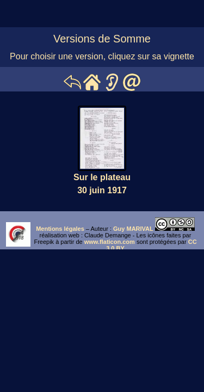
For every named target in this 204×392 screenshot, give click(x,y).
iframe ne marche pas (102, 230)
